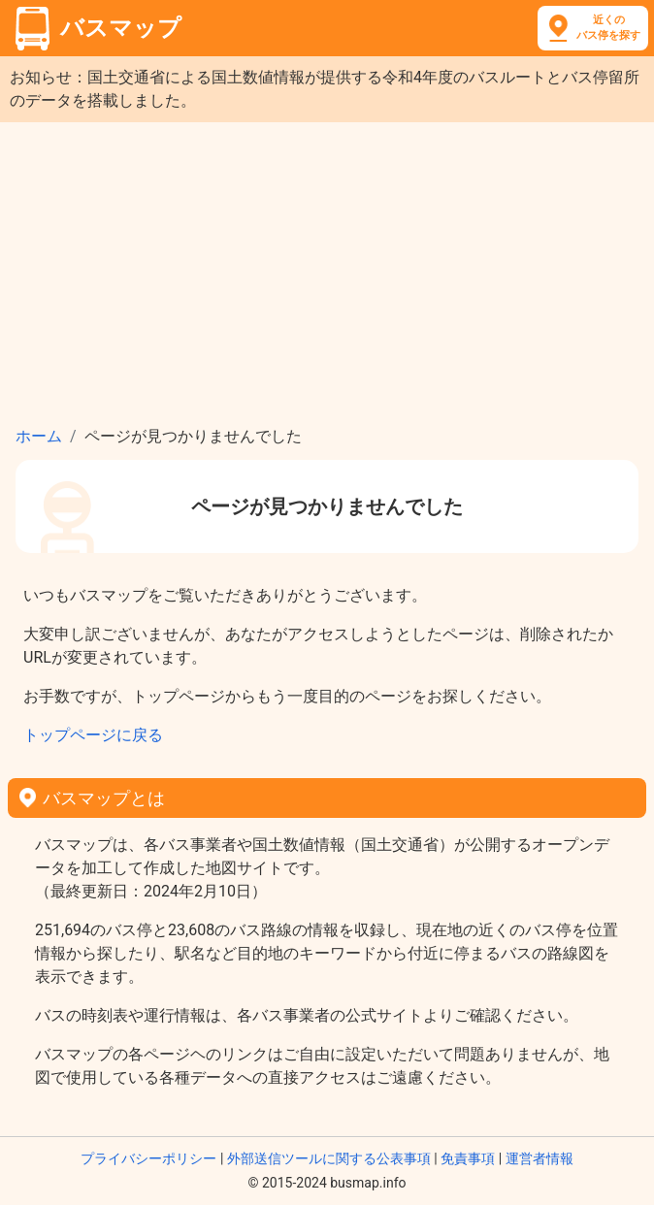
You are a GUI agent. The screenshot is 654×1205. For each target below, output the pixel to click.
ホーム (39, 436)
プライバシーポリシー (148, 1158)
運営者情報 (539, 1158)
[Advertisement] (327, 268)
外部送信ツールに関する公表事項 (329, 1158)
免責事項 (468, 1158)
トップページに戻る (93, 735)
